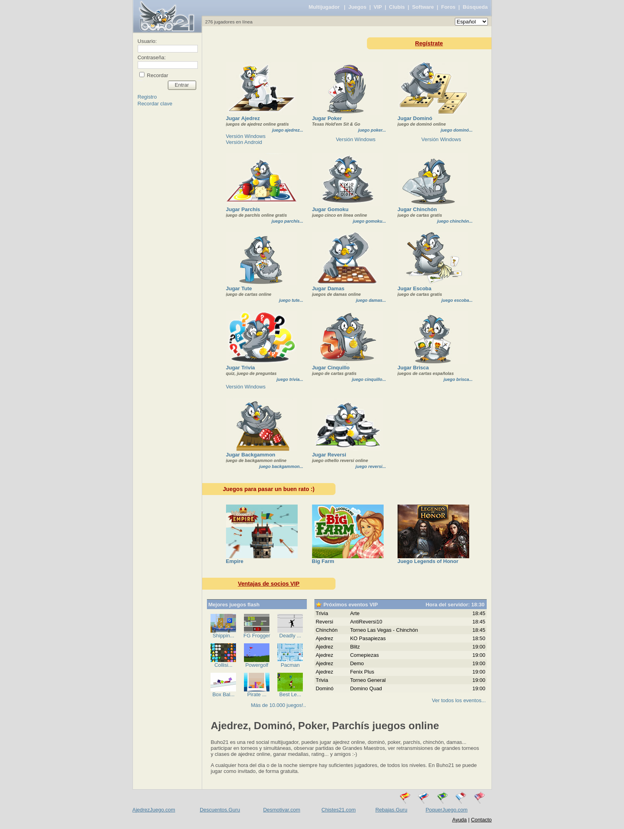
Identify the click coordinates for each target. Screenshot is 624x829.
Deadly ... (290, 636)
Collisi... (223, 665)
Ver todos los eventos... (459, 700)
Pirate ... (256, 694)
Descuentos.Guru (220, 810)
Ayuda (459, 820)
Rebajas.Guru (391, 810)
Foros (448, 7)
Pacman (290, 665)
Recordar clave (155, 104)
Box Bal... (224, 694)
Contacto (481, 820)
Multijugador (323, 7)
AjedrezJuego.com (154, 810)
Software (423, 7)
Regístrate (429, 43)
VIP (378, 7)
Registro (147, 97)
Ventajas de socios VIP (269, 583)
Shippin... (223, 636)
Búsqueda (475, 7)
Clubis (397, 7)
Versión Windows (246, 136)
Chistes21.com (339, 810)
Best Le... (290, 694)
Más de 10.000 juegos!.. (278, 705)
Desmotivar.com (281, 810)
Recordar (157, 75)
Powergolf (256, 665)
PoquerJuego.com (446, 810)
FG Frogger (257, 636)
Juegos (357, 7)
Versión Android (244, 142)
